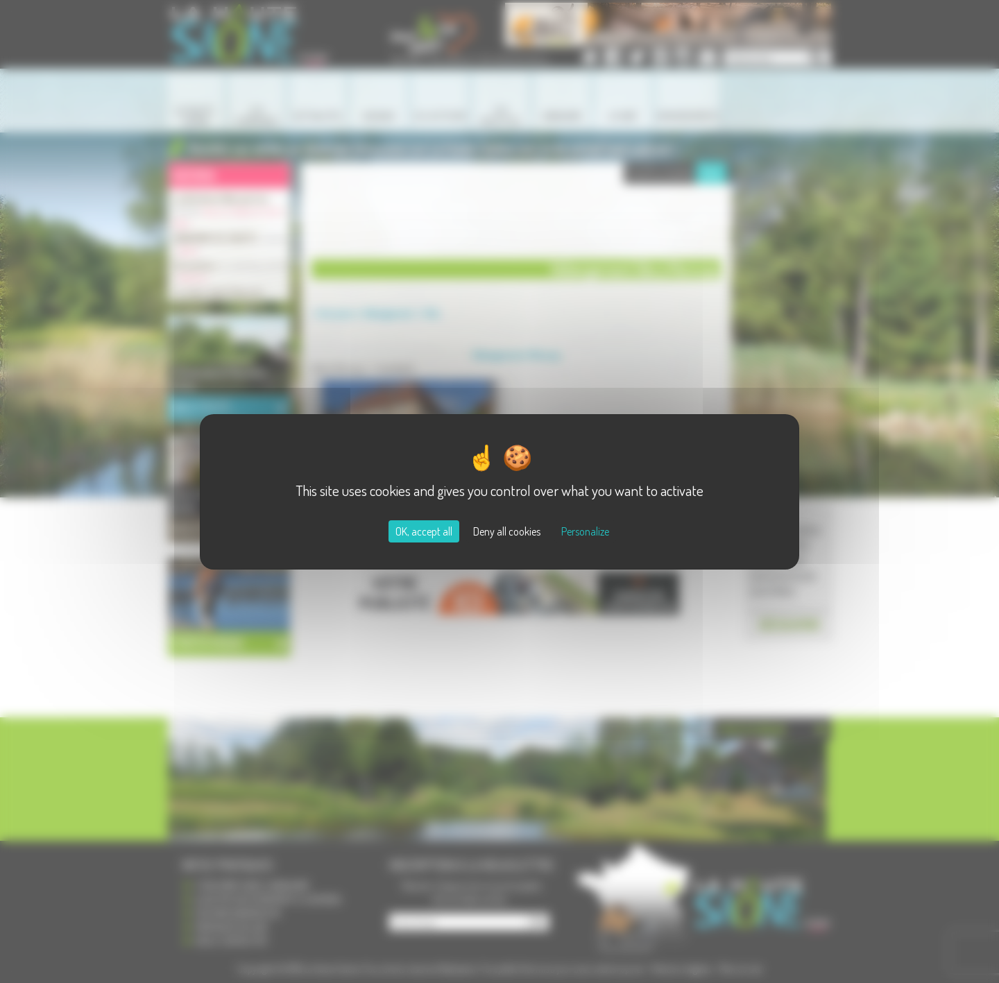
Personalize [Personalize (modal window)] (585, 531)
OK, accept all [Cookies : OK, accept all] (423, 531)
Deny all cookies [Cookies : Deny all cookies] (506, 531)
